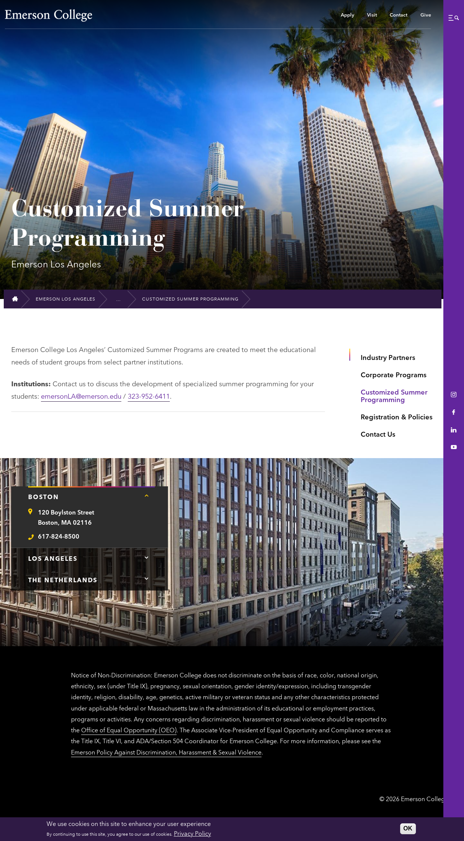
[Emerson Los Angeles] (68, 299)
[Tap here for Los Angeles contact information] (146, 557)
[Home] (18, 299)
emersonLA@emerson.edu (81, 396)
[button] (453, 17)
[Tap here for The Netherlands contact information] (146, 579)
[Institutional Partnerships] (121, 299)
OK (408, 828)
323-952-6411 (149, 396)
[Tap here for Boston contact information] (146, 495)
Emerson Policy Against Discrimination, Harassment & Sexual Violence (166, 752)
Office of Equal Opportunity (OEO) (129, 730)
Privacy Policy (192, 833)
